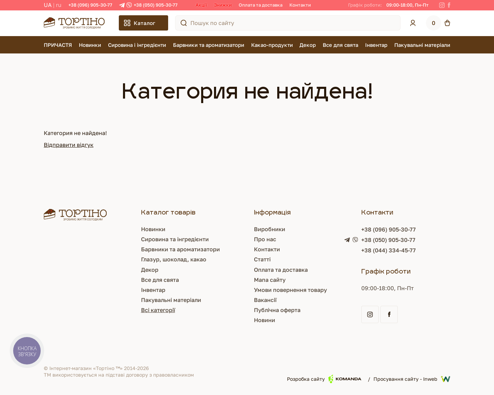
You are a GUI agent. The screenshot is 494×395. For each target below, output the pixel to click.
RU (58, 4)
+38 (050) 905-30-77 (156, 5)
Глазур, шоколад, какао (173, 259)
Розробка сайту (324, 379)
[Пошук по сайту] (184, 23)
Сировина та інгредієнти (175, 239)
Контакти (300, 5)
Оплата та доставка (260, 5)
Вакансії (265, 299)
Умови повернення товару (290, 289)
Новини (264, 320)
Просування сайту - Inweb (411, 379)
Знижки (223, 5)
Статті (262, 259)
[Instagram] (442, 5)
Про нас (265, 239)
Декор (307, 45)
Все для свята (340, 45)
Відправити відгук (68, 144)
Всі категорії (158, 309)
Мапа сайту (270, 279)
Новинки (90, 45)
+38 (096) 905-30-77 (90, 5)
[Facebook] (449, 5)
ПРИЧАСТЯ (58, 45)
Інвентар (376, 45)
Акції (201, 5)
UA (48, 4)
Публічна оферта (277, 309)
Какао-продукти (272, 45)
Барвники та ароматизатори (208, 45)
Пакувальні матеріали (422, 45)
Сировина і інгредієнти (137, 45)
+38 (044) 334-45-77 (388, 250)
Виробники (269, 229)
